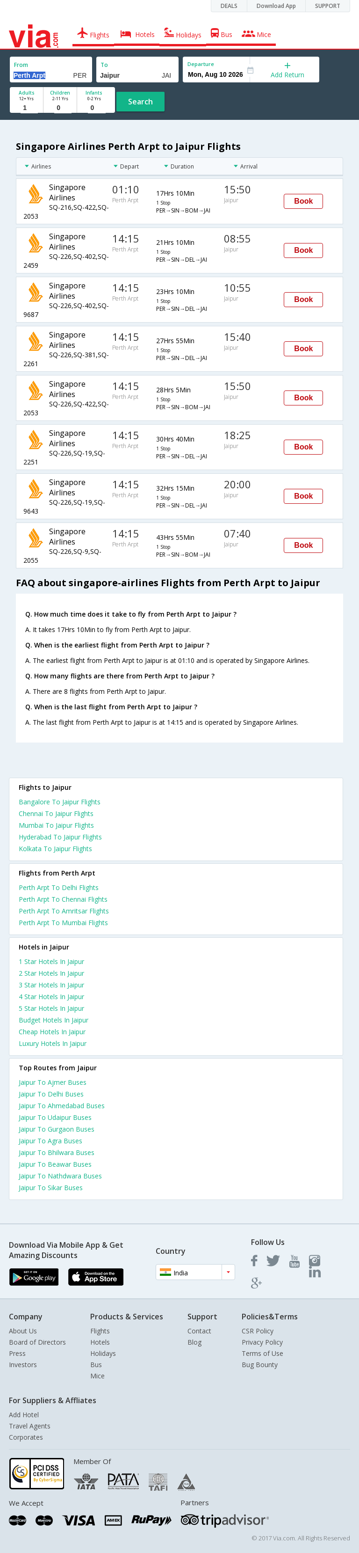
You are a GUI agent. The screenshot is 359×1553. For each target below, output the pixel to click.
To (104, 65)
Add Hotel (24, 1414)
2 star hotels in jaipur (51, 973)
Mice (97, 1375)
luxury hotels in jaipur (52, 1043)
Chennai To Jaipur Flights (56, 813)
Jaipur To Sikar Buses (51, 1187)
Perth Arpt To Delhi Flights (59, 887)
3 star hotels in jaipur (51, 984)
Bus (96, 1364)
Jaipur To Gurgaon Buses (56, 1129)
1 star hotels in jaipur (51, 961)
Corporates (26, 1437)
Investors (23, 1364)
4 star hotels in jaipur (51, 996)
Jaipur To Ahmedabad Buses (62, 1105)
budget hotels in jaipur (53, 1020)
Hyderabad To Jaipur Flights (60, 836)
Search (140, 101)
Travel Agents (29, 1425)
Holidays (103, 1353)
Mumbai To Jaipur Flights (56, 825)
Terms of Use (262, 1353)
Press (17, 1353)
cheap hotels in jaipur (52, 1031)
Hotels (100, 1342)
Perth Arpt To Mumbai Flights (63, 922)
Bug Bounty (260, 1364)
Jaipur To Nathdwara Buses (60, 1175)
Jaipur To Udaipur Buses (55, 1117)
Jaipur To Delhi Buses (51, 1093)
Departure (200, 63)
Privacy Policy (262, 1342)
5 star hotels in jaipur (51, 1008)
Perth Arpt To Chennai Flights (63, 899)
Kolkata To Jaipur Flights (55, 848)
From (21, 65)
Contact (199, 1330)
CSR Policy (257, 1330)
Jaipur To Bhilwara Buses (56, 1152)
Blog (194, 1342)
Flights (100, 1330)
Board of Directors (37, 1342)
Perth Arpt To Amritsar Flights (64, 910)
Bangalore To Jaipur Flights (60, 801)
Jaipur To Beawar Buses (55, 1164)
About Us (23, 1330)
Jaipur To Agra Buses (50, 1140)
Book (303, 201)
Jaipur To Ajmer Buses (52, 1082)
